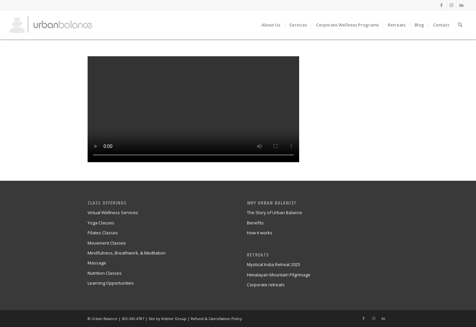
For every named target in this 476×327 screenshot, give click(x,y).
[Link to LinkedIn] (461, 5)
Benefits (255, 223)
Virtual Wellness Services (113, 212)
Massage (97, 263)
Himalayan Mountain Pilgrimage (278, 275)
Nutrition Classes (105, 273)
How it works (259, 233)
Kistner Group (173, 318)
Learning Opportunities (111, 283)
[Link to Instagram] (451, 5)
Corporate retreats (266, 285)
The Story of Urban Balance (274, 212)
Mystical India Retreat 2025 (273, 264)
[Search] (460, 24)
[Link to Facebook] (441, 5)
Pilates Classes (103, 233)
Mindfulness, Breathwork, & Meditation (127, 253)
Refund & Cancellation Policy (216, 318)
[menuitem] (271, 24)
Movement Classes (107, 243)
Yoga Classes (101, 223)
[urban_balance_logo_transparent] (51, 24)
